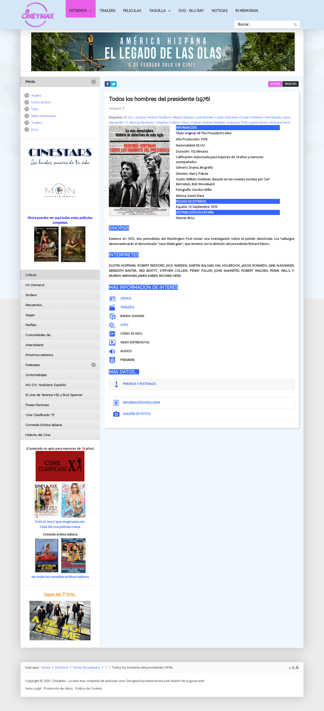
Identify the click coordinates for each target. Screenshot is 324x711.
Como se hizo (41, 102)
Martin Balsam (184, 117)
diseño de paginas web (188, 680)
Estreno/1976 (238, 122)
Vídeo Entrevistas (44, 116)
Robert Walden (215, 122)
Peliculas (132, 11)
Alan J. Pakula (191, 122)
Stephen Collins (168, 122)
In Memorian (246, 11)
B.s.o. (35, 130)
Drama (140, 117)
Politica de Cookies (89, 688)
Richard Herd (281, 122)
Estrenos (78, 11)
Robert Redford (159, 117)
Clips (34, 109)
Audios (36, 95)
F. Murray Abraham (140, 122)
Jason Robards (228, 117)
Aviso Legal (33, 688)
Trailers (107, 11)
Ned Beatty (275, 117)
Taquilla (157, 11)
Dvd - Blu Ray (191, 11)
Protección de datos (58, 688)
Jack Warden (206, 117)
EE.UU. (128, 117)
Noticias (219, 11)
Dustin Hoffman (253, 117)
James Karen (260, 122)
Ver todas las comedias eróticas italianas (60, 576)
